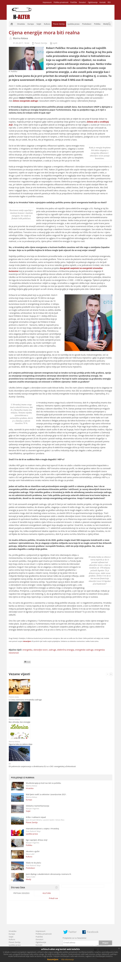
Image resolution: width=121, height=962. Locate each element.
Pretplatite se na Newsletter (75, 938)
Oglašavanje (93, 2)
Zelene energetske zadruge (25, 100)
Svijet (39, 24)
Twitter (72, 932)
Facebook (92, 932)
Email (27, 662)
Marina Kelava (20, 38)
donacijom (27, 641)
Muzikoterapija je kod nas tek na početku (43, 783)
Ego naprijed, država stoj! (37, 840)
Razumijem (52, 959)
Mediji (106, 24)
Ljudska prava (73, 24)
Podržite (73, 2)
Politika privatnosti (61, 2)
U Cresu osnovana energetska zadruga (25, 699)
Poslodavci (86, 24)
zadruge (52, 649)
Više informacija (67, 959)
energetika (27, 649)
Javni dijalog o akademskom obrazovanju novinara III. (48, 874)
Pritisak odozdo (21, 893)
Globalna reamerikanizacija (37, 805)
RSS (109, 2)
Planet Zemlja (59, 24)
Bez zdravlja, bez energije (19, 722)
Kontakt (102, 2)
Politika (97, 24)
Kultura (47, 24)
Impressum (47, 2)
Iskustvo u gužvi (32, 851)
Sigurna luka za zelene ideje (20, 744)
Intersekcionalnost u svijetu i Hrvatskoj (42, 828)
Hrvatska (21, 24)
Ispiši (55, 43)
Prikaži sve (53, 898)
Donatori (82, 2)
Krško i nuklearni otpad (36, 817)
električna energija (65, 649)
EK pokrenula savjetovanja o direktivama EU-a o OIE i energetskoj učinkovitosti (42, 766)
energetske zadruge (84, 649)
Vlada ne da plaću (33, 862)
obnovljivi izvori (40, 649)
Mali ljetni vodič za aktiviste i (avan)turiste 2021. (46, 794)
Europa (31, 24)
